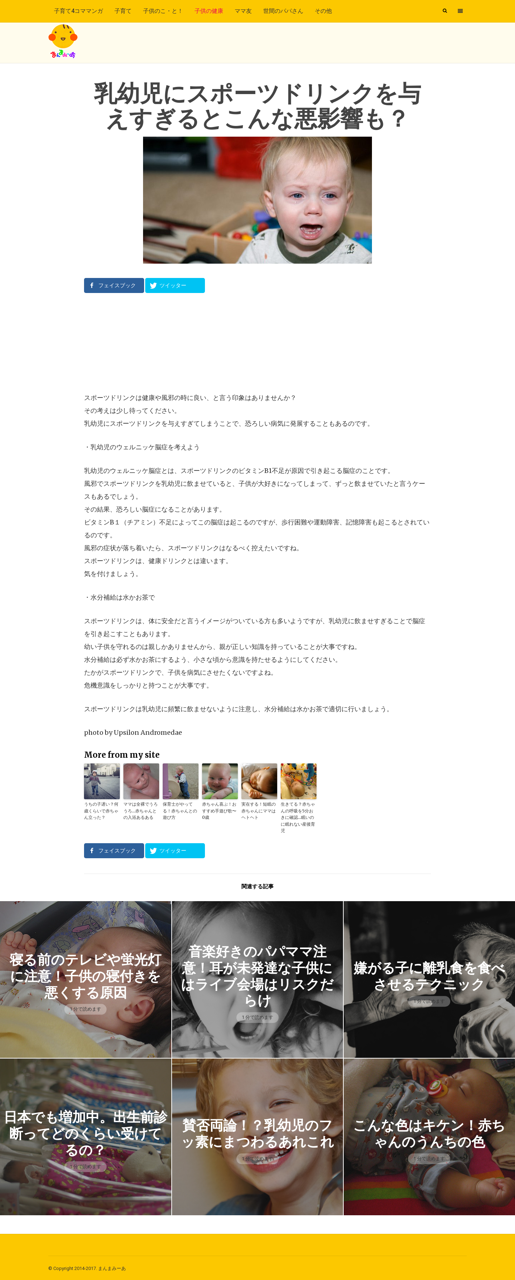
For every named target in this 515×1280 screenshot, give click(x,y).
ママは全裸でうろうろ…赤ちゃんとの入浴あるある (140, 810)
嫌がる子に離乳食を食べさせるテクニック (429, 975)
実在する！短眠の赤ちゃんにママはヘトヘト (258, 810)
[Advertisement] (257, 342)
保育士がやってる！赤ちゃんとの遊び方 (180, 810)
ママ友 (243, 11)
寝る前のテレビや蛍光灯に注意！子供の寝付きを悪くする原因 (85, 975)
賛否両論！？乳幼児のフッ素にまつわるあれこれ (257, 1132)
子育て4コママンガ (78, 11)
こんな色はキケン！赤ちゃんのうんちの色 (429, 1132)
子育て (123, 11)
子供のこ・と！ (163, 11)
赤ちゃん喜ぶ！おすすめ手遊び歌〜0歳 (219, 810)
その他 (323, 11)
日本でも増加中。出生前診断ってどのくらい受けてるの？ (85, 1132)
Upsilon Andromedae (148, 732)
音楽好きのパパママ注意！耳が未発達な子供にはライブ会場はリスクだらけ (257, 975)
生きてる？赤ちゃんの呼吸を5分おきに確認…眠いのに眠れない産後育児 (298, 816)
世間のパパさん (283, 11)
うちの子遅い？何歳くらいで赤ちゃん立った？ (101, 810)
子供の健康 (209, 11)
